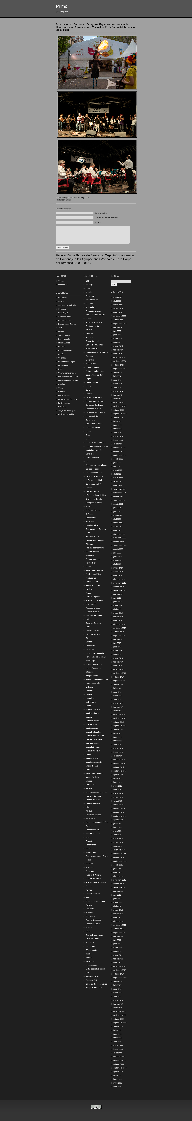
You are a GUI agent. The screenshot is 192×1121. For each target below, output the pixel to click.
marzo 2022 (118, 478)
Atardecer (90, 337)
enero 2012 (117, 917)
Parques (89, 826)
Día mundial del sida (94, 499)
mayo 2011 (117, 948)
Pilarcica (61, 392)
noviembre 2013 (119, 854)
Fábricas (89, 544)
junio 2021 (117, 512)
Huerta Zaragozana (93, 668)
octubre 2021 (118, 496)
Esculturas (90, 522)
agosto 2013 (118, 865)
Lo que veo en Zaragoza (67, 399)
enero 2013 (117, 872)
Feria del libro (91, 563)
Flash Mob (90, 589)
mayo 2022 (117, 470)
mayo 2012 (117, 902)
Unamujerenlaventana (67, 373)
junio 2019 (117, 602)
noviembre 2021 (119, 493)
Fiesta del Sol (91, 578)
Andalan (61, 384)
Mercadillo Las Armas (94, 740)
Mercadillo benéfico (93, 732)
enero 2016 (117, 756)
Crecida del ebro (92, 458)
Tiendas (89, 958)
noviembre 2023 (119, 406)
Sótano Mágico (92, 950)
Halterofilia (90, 649)
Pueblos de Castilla (93, 879)
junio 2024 (117, 380)
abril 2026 (117, 301)
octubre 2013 (118, 857)
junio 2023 (117, 425)
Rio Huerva (90, 916)
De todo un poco (92, 469)
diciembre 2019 (119, 579)
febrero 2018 (118, 662)
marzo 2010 (118, 1000)
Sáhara (89, 931)
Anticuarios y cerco (93, 311)
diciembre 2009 (119, 1011)
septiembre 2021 (119, 500)
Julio (60, 328)
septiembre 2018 (119, 636)
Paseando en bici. (93, 830)
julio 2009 (117, 1030)
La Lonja (89, 687)
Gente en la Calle (92, 631)
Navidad (89, 788)
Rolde (60, 369)
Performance (91, 845)
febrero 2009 (118, 1049)
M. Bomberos (91, 702)
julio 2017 (117, 688)
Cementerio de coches (94, 424)
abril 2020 (117, 564)
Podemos (89, 864)
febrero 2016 (118, 752)
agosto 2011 (118, 936)
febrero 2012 (118, 914)
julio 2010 (117, 985)
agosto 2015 (118, 775)
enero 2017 (117, 711)
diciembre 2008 (119, 1057)
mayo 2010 (117, 993)
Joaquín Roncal (92, 676)
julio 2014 (117, 824)
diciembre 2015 (119, 760)
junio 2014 (117, 827)
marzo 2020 (118, 568)
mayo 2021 (117, 515)
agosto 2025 (118, 327)
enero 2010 (117, 1008)
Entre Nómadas (64, 339)
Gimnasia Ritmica (93, 634)
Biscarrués (90, 360)
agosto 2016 (118, 730)
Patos (88, 837)
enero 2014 (117, 846)
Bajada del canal (92, 341)
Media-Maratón (92, 728)
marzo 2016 (118, 748)
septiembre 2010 (119, 978)
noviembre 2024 (119, 361)
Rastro (88, 897)
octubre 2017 (118, 677)
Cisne (88, 435)
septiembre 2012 (119, 887)
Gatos (88, 627)
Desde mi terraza (92, 491)
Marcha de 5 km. (92, 725)
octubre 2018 (118, 632)
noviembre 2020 (119, 538)
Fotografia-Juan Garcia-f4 (68, 380)
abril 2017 (117, 699)
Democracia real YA (93, 484)
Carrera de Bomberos (94, 405)
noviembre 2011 (119, 925)
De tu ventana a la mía (95, 473)
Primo (61, 6)
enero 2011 (117, 963)
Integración (90, 672)
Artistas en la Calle (93, 326)
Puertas (89, 886)
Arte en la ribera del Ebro (95, 315)
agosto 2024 (118, 372)
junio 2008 (117, 1079)
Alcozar (61, 301)
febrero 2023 (118, 440)
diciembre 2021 (119, 489)
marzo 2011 (118, 955)
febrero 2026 (118, 309)
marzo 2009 (118, 1045)
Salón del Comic (92, 939)
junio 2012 (117, 899)
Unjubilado (62, 298)
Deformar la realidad (94, 480)
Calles (88, 386)
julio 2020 (117, 553)
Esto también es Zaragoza (96, 529)
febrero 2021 (118, 527)
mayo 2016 (117, 741)
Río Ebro (89, 912)
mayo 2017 (117, 696)
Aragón (61, 354)
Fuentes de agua (92, 612)
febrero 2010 (118, 1004)
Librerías (89, 694)
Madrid (88, 706)
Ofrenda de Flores (93, 800)
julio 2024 (117, 376)
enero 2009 (117, 1053)
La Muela (89, 691)
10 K (88, 281)
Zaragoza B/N (91, 980)
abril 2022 (117, 474)
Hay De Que (63, 313)
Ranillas (89, 890)
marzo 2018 (118, 658)
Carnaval (89, 394)
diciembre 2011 (119, 921)
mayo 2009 (117, 1038)
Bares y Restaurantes (94, 345)
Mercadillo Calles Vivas (95, 736)
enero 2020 (117, 575)
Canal (88, 390)
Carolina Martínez (65, 350)
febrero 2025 (118, 350)
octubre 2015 (118, 767)
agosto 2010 (118, 981)
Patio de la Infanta (93, 834)
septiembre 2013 (119, 861)
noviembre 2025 (119, 316)
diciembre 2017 (119, 669)
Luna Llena (90, 698)
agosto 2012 (118, 891)
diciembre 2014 (119, 805)
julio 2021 (117, 508)
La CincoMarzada (93, 683)
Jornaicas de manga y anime (97, 679)
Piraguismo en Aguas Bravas (97, 856)
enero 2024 (117, 399)
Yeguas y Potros (92, 976)
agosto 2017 (118, 684)
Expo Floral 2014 (92, 537)
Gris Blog (62, 407)
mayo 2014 (117, 831)
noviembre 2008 (119, 1060)
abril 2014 (117, 835)
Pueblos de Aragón (93, 875)
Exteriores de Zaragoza (95, 540)
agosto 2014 (118, 820)
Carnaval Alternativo (94, 397)
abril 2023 (117, 433)
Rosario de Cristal (93, 924)
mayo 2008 (117, 1083)
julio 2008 (117, 1075)
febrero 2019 (118, 617)
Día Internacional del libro (96, 495)
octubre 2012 (118, 884)
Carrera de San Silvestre (95, 413)
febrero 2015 (118, 797)
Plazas (88, 860)
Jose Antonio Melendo (67, 305)
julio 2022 (117, 463)
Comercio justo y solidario (96, 443)
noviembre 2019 (119, 583)
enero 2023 (117, 444)
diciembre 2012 (119, 876)
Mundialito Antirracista (94, 762)
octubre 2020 (118, 542)
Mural (88, 770)
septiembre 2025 (119, 324)
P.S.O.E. (89, 811)
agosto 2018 (118, 639)
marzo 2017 (118, 703)
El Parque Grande (93, 510)
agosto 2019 (118, 594)
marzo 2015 (118, 793)
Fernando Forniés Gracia (68, 377)
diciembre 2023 (119, 402)
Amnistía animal (92, 300)
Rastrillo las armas (93, 894)
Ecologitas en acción (94, 503)
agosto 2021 (118, 504)
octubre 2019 (118, 587)
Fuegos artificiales (93, 608)
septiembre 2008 (119, 1068)
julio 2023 (117, 421)
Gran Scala (90, 646)
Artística (89, 330)
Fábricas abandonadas (95, 548)
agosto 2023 (118, 418)
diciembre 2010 (119, 966)
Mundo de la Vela (92, 766)
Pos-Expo (90, 867)
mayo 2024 (117, 384)
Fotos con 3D (91, 604)
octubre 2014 (118, 812)
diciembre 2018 (119, 624)
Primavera (90, 871)
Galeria (89, 619)
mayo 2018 (117, 651)
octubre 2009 (118, 1019)
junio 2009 (117, 1034)
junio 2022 (117, 466)
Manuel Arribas (64, 343)
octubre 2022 (118, 451)
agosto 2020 (118, 549)
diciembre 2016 (119, 715)
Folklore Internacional (94, 600)
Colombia (62, 358)
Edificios (89, 506)
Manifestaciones (92, 713)
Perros (88, 849)
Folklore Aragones (93, 597)
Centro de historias (93, 428)
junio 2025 (117, 335)
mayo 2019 (117, 605)
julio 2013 (117, 869)
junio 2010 (117, 989)
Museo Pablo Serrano (94, 773)
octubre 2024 (118, 365)
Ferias (88, 567)
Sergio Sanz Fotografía (67, 411)
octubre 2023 (118, 410)
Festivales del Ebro (93, 574)
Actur (88, 288)
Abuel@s (89, 285)
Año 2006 (89, 303)
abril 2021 (117, 519)
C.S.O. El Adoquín (93, 367)
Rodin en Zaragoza (93, 920)
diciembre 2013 (119, 850)
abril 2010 (117, 996)
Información (63, 285)
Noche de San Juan (93, 796)
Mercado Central (92, 743)
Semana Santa (92, 943)
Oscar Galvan (63, 365)
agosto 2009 (118, 1027)
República (90, 909)
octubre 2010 (118, 974)
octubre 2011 (118, 929)
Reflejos (89, 905)
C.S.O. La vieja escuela (95, 371)
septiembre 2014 (119, 816)
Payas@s (89, 841)
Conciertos (90, 454)
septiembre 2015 (119, 771)
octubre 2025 (118, 320)
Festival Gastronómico (94, 570)
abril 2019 (117, 609)
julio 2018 (117, 643)
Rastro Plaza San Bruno (95, 901)
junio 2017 (117, 692)
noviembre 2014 (119, 808)
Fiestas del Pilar (92, 582)
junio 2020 (117, 557)
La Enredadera (64, 403)
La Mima (61, 347)
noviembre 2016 (119, 718)
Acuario (89, 292)
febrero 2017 (118, 707)
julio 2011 (117, 940)
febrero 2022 (118, 481)
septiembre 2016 (119, 726)
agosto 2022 (118, 459)
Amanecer (90, 296)
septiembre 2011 (119, 933)
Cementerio (90, 420)
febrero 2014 (118, 842)
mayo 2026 (117, 297)
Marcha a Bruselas (93, 721)
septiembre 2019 (119, 590)
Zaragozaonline (64, 335)
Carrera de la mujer (93, 409)
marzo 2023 (118, 436)
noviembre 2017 (119, 673)
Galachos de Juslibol (94, 616)
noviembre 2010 (119, 970)
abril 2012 (117, 906)
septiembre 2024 (119, 369)
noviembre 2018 (119, 628)
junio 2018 (117, 647)
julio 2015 (117, 778)
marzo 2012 (118, 910)
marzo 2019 (118, 613)
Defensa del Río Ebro (94, 476)
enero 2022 (117, 485)
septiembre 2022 (119, 455)
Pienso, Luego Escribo (67, 324)
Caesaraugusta (92, 382)
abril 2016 (117, 745)
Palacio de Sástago (93, 815)
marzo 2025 (118, 346)
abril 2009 (117, 1042)
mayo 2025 (117, 339)
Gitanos (89, 638)
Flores (88, 593)
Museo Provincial (92, 777)
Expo (88, 533)
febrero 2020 (118, 572)
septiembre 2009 (119, 1023)
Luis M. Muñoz (64, 395)
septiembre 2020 (119, 545)
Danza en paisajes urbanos (96, 465)
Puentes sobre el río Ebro (96, 882)
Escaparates (91, 518)
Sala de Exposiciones (94, 935)
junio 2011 (117, 944)
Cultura (89, 461)
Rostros (89, 928)
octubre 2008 (118, 1064)
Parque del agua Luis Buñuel (97, 822)
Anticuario (90, 307)
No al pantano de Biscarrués (97, 792)
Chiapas (89, 431)
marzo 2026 (118, 305)
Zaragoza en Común (94, 988)
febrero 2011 (118, 959)
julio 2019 (117, 598)
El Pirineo (89, 514)
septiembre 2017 (119, 681)
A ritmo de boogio (65, 317)
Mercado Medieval (93, 751)
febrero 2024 (118, 395)
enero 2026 (117, 312)
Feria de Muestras (93, 559)
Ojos (88, 807)
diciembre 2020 (119, 534)
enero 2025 (117, 354)
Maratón (89, 717)
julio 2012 (117, 895)
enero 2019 (117, 621)
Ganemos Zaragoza (93, 623)
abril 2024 (117, 387)
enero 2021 (117, 530)
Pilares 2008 (91, 852)
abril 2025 (117, 342)
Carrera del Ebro (92, 416)
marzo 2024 (118, 391)
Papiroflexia (90, 819)
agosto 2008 (118, 1072)
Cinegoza (62, 309)
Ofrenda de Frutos (93, 803)
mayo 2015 (117, 786)
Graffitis (89, 642)
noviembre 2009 (119, 1015)
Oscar (60, 388)
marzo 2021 (118, 523)
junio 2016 (117, 737)
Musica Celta (91, 785)
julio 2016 (117, 733)
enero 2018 (117, 666)
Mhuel (88, 755)
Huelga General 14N (94, 664)
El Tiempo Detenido (66, 414)
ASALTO (89, 334)
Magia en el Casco (93, 709)
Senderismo (90, 946)
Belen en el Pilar (92, 349)
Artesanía (89, 319)
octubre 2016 (118, 722)
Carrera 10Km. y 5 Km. (95, 401)
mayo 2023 (117, 429)
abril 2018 (117, 654)
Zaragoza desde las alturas (96, 984)
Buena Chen (91, 364)
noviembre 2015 (119, 763)
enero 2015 (117, 801)
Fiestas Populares (93, 585)
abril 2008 (117, 1087)
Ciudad (68, 200)
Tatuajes (89, 954)
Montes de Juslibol (93, 758)
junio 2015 (117, 782)
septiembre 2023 (119, 414)
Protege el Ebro (64, 320)
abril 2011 (117, 951)
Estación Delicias (92, 525)
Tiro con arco (91, 961)
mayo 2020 (117, 560)
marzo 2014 (118, 839)
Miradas (61, 332)
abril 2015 (117, 790)
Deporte (89, 488)
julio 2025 (117, 331)
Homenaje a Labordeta (95, 653)
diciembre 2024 (119, 357)
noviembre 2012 (119, 880)
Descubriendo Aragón (66, 362)
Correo (61, 281)
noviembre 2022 (119, 448)
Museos (89, 781)
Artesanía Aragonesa (94, 322)
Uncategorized (91, 965)
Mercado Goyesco (93, 747)
